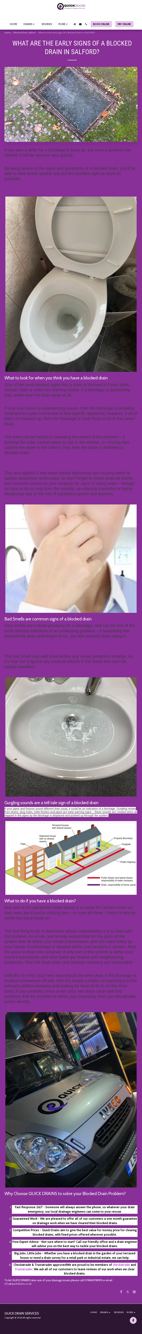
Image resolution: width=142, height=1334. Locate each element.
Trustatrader (23, 1269)
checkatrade (121, 1265)
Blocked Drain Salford (24, 32)
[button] (29, 24)
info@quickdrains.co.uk (18, 1283)
